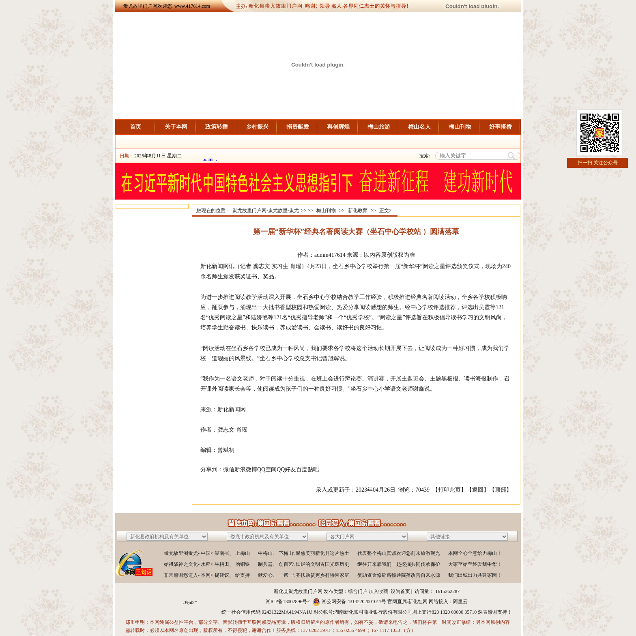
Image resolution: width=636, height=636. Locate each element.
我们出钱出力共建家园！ (475, 575)
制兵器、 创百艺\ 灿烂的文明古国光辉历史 (303, 564)
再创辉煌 (338, 127)
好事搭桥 (500, 127)
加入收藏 (378, 591)
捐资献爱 (297, 127)
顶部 (500, 490)
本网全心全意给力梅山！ (475, 553)
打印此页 (449, 490)
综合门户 (357, 591)
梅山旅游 (378, 127)
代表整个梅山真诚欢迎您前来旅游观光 (398, 553)
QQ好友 (286, 469)
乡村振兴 (257, 127)
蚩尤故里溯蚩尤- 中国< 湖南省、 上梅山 (207, 553)
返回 (477, 490)
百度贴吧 (307, 469)
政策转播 (216, 127)
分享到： (211, 469)
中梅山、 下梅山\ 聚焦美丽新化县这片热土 (303, 553)
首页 (135, 127)
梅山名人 (419, 127)
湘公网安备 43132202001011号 (354, 601)
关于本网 (176, 127)
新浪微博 (245, 469)
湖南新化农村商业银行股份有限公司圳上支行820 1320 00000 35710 (405, 612)
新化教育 (357, 210)
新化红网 (418, 601)
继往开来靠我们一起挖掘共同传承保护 (398, 564)
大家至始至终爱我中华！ (475, 564)
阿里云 (460, 601)
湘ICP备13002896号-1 (289, 601)
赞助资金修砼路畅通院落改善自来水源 (398, 575)
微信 (228, 469)
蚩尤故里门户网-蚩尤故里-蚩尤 (265, 210)
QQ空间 (267, 469)
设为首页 (400, 591)
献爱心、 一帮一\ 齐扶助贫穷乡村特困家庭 (303, 575)
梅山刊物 (460, 127)
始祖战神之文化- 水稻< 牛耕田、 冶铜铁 (207, 564)
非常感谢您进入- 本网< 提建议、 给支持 (207, 575)
